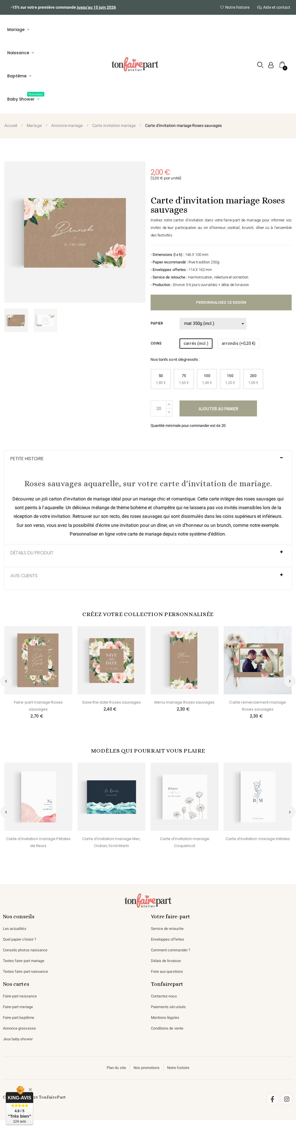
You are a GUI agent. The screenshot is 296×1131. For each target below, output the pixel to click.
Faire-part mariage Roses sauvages (38, 706)
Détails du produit (32, 553)
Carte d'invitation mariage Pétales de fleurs (38, 842)
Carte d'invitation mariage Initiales (258, 839)
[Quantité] (158, 408)
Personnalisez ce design (221, 302)
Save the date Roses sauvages (112, 702)
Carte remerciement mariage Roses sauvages (257, 706)
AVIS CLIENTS (24, 575)
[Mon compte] (269, 65)
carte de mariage (154, 534)
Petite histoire (27, 458)
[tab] (148, 461)
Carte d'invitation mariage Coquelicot (184, 842)
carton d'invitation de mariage (82, 499)
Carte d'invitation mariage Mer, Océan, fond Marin (111, 842)
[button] (259, 65)
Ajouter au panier (218, 409)
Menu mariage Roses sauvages (184, 702)
